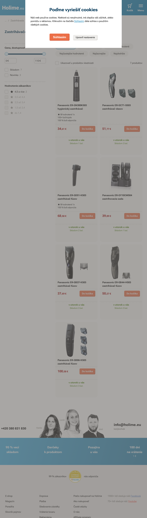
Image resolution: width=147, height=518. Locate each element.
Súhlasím (79, 21)
